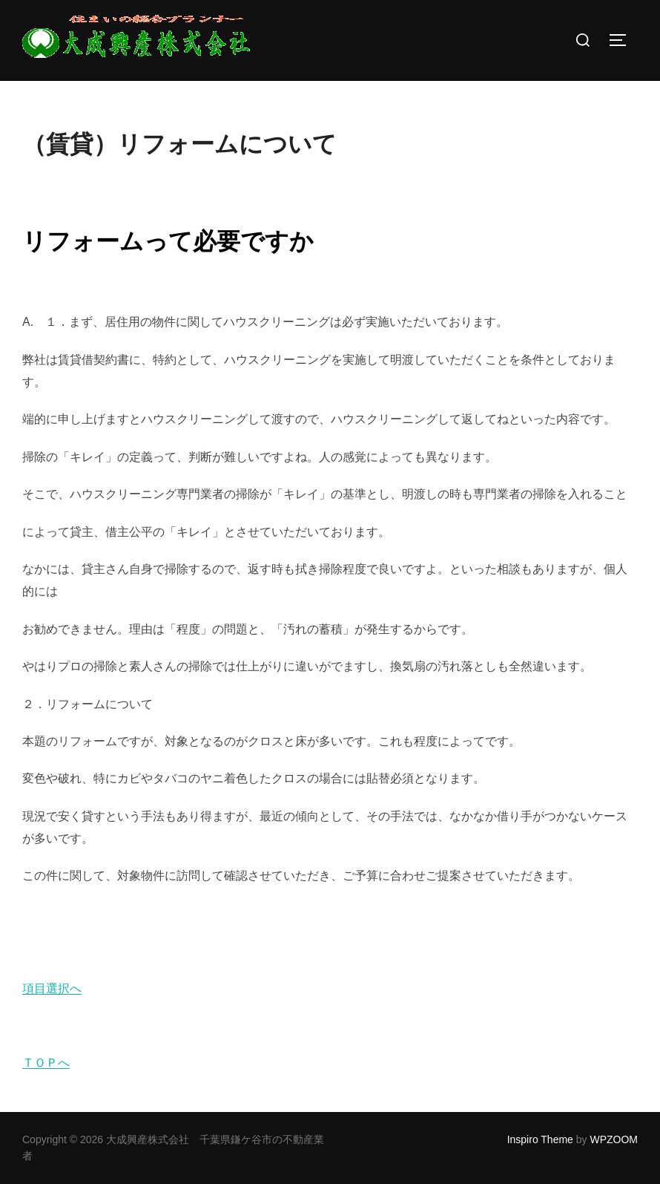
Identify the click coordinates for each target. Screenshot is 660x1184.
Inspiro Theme (540, 1139)
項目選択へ (52, 988)
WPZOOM (614, 1139)
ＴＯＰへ (46, 1062)
